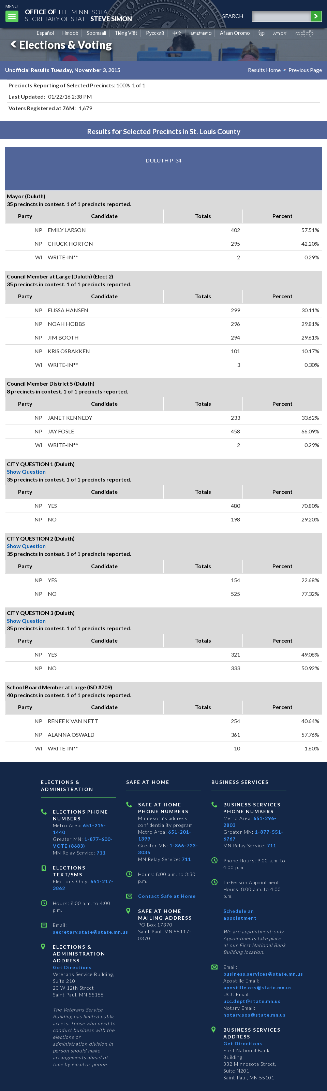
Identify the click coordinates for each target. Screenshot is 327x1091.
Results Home (264, 70)
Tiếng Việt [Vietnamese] (126, 33)
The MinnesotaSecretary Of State (78, 15)
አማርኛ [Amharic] (280, 33)
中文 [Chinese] (177, 33)
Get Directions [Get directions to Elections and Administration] (72, 967)
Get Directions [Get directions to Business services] (242, 1043)
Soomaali (96, 33)
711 (101, 853)
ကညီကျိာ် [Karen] (304, 33)
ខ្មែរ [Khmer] (261, 33)
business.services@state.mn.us (263, 974)
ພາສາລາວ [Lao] (201, 33)
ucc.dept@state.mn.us (252, 1001)
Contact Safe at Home (167, 896)
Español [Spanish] (45, 33)
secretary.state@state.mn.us (90, 932)
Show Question (26, 471)
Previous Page (305, 70)
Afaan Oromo (235, 33)
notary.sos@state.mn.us (254, 1015)
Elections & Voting (60, 44)
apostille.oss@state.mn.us (257, 987)
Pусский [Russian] (155, 33)
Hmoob (70, 33)
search (232, 16)
